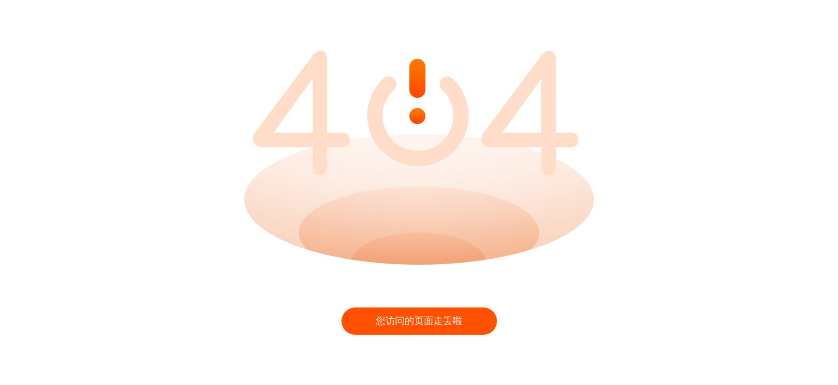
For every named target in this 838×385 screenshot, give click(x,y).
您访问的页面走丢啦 (419, 320)
